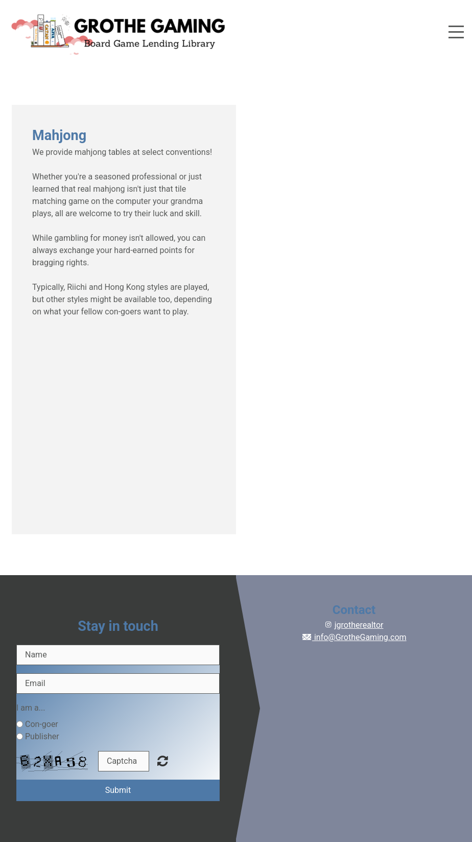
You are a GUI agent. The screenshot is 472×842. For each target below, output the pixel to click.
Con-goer (41, 724)
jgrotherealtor (359, 625)
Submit (118, 790)
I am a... (30, 708)
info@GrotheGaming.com (353, 637)
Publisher (42, 736)
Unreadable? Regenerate (162, 761)
